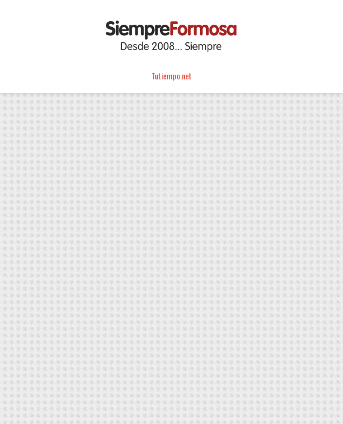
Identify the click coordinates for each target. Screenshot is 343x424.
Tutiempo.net (171, 75)
